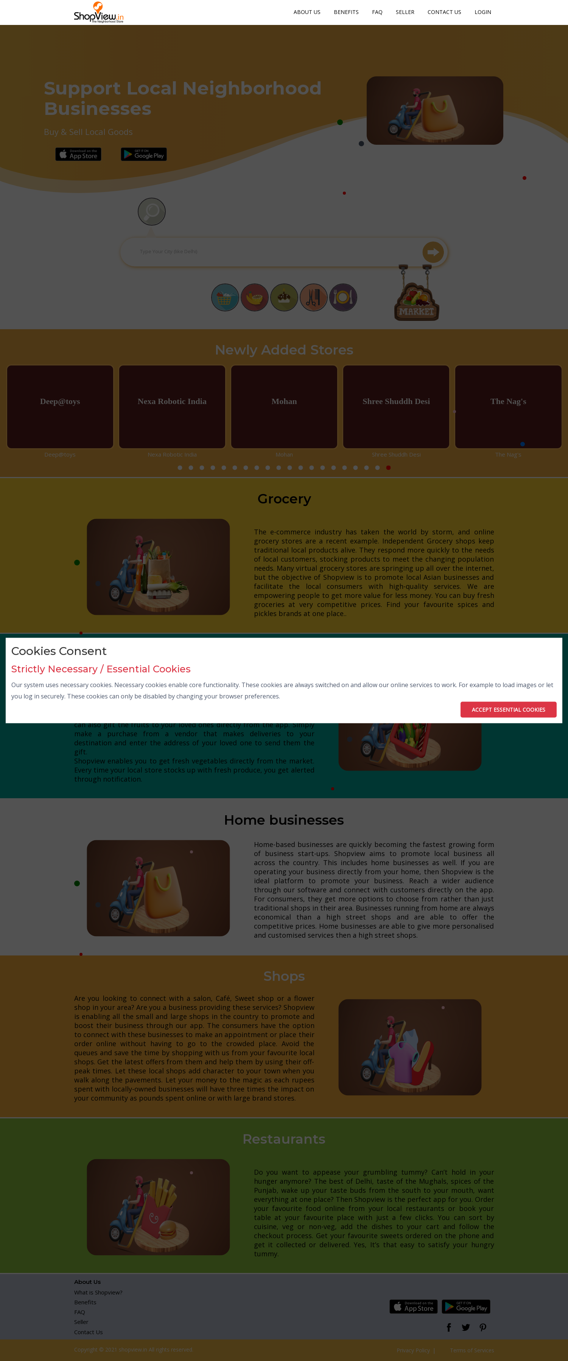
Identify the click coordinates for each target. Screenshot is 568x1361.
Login (483, 11)
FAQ (377, 11)
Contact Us (444, 11)
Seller (405, 11)
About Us (307, 11)
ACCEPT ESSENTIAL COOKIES (508, 709)
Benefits (346, 11)
